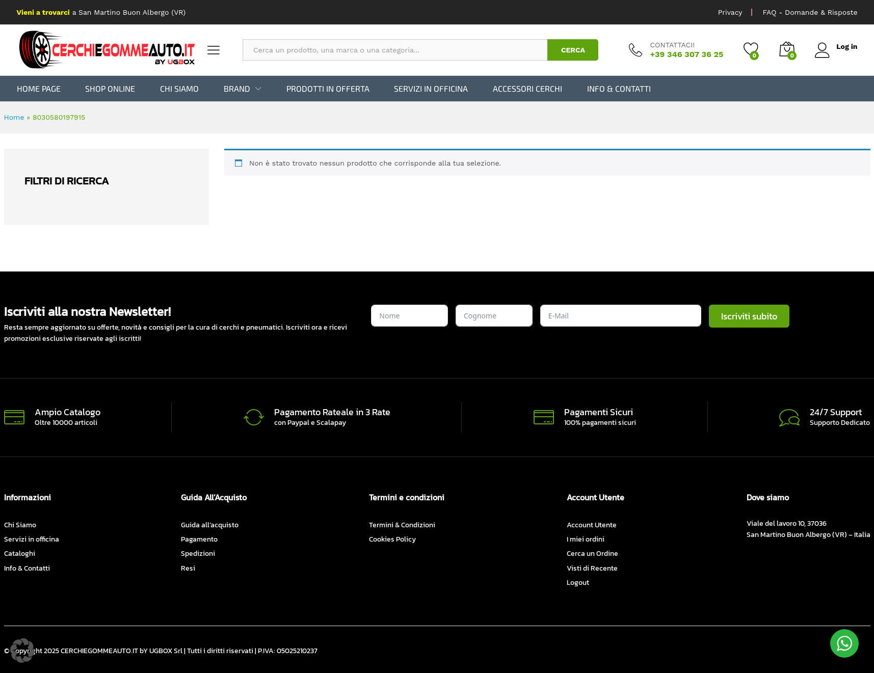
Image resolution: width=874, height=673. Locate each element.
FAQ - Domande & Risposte (809, 12)
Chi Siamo (179, 89)
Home (14, 117)
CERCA (573, 50)
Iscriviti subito (749, 316)
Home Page (39, 89)
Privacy (730, 12)
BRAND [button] (237, 89)
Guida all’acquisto (210, 525)
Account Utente (592, 525)
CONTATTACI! (672, 45)
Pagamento (199, 539)
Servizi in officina (431, 89)
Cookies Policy (392, 539)
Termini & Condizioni (402, 525)
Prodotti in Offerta (327, 89)
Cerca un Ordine (592, 553)
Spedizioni (198, 553)
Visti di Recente (592, 568)
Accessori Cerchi (527, 89)
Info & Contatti (619, 89)
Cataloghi (19, 553)
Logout (578, 582)
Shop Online (110, 89)
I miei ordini (585, 539)
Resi (188, 568)
